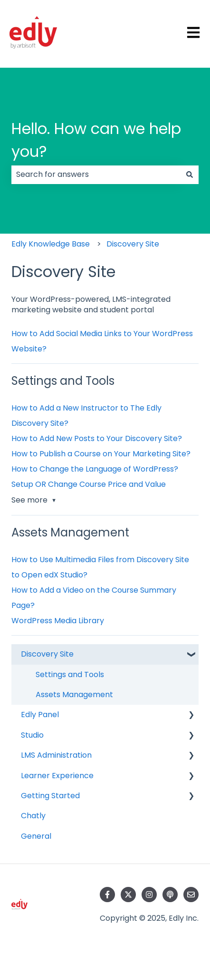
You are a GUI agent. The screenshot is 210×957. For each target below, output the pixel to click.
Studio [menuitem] (32, 735)
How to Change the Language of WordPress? (94, 468)
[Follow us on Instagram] (149, 894)
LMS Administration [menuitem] (56, 755)
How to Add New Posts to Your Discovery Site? (96, 438)
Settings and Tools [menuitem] (70, 674)
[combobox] (96, 174)
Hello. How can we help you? (96, 140)
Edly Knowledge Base (50, 243)
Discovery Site (132, 243)
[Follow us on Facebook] (107, 894)
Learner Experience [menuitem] (57, 775)
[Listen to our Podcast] (170, 894)
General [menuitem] (36, 836)
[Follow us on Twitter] (128, 894)
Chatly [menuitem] (33, 815)
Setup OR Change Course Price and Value (88, 484)
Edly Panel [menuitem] (40, 714)
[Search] (190, 174)
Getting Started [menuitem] (50, 795)
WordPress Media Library (57, 620)
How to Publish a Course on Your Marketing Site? (101, 453)
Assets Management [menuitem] (74, 694)
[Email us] (191, 894)
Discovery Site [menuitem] (47, 653)
